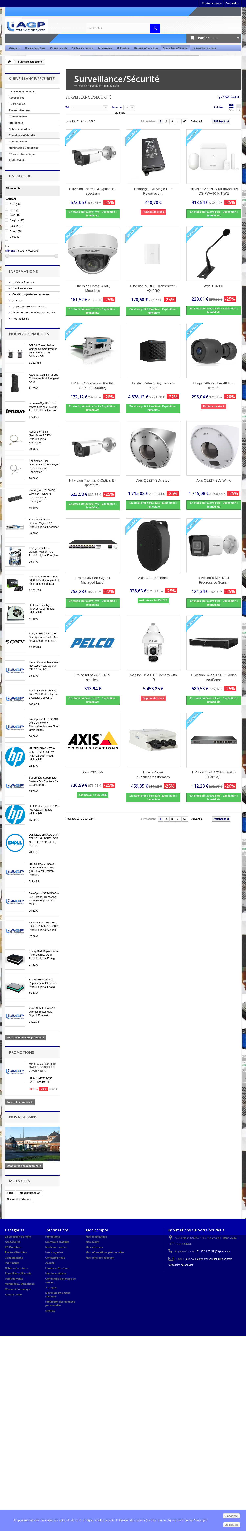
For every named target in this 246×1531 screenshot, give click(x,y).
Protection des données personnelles (34, 312)
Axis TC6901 (214, 286)
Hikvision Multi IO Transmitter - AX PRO (153, 288)
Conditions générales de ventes (30, 294)
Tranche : (11, 250)
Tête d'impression (29, 1192)
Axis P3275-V (92, 772)
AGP (14, 209)
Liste (238, 107)
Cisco (15, 236)
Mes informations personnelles (105, 1252)
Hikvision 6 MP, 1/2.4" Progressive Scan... (213, 580)
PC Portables (17, 104)
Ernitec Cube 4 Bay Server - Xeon (153, 385)
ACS (15, 204)
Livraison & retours (23, 282)
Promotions (21, 1052)
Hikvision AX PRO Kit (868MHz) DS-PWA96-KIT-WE (213, 191)
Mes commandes (96, 1236)
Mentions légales (22, 288)
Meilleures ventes (56, 1247)
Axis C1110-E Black (153, 578)
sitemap (50, 1310)
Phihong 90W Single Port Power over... (153, 191)
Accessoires (105, 48)
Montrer (117, 107)
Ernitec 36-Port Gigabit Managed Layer (92, 580)
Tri (67, 107)
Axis (16, 225)
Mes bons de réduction (100, 1257)
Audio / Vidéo (17, 160)
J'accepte (231, 1516)
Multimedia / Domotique (24, 147)
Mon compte (97, 1230)
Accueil (50, 1262)
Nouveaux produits (29, 333)
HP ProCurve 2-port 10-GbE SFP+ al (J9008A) (92, 385)
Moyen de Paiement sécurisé (29, 306)
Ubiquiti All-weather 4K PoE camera (214, 385)
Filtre (10, 1192)
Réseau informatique (146, 48)
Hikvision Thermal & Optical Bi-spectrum (92, 191)
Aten (15, 214)
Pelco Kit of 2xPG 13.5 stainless (92, 677)
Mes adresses (94, 1247)
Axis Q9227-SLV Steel (153, 480)
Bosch (16, 231)
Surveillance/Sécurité (175, 48)
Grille (231, 107)
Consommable (58, 48)
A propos (17, 300)
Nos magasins (20, 318)
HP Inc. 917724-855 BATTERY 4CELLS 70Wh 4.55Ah (42, 1067)
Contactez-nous (212, 3)
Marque (13, 48)
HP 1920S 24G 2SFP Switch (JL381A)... (214, 774)
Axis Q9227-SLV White (213, 480)
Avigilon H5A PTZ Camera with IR (153, 677)
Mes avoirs (92, 1241)
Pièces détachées (35, 48)
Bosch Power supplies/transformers (153, 774)
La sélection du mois (204, 48)
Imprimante (16, 122)
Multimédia (123, 48)
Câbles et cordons (82, 48)
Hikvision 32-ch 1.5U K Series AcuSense (214, 677)
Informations (23, 271)
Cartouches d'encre (19, 1199)
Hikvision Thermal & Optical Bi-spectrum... (92, 483)
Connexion (232, 3)
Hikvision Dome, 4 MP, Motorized (93, 288)
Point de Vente (18, 141)
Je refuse (231, 1524)
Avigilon (17, 220)
